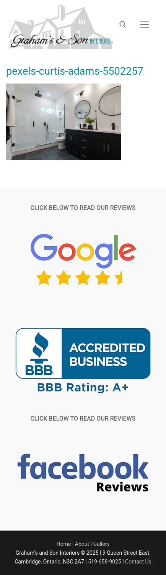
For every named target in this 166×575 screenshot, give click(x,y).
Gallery (101, 544)
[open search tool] (122, 24)
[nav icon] (144, 24)
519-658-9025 (104, 562)
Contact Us (138, 562)
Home (64, 544)
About (82, 544)
